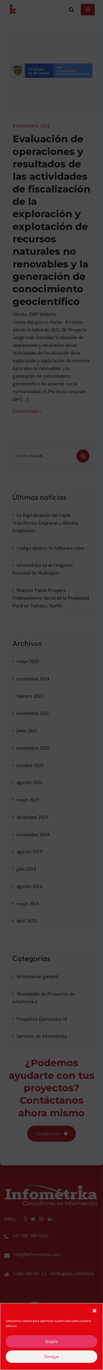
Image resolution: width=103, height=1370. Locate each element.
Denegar (51, 1360)
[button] (94, 1314)
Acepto (51, 1345)
